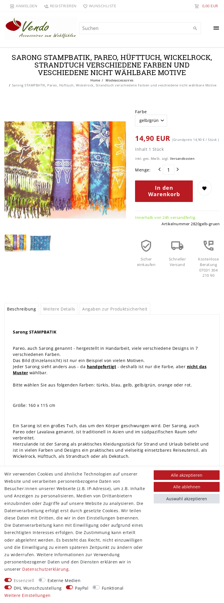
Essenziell (24, 580)
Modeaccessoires (119, 80)
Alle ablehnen (186, 487)
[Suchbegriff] (140, 28)
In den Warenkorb (164, 191)
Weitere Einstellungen (27, 595)
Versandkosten (182, 158)
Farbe (141, 111)
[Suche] (195, 28)
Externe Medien (64, 580)
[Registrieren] (60, 6)
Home (95, 80)
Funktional (113, 588)
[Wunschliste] (98, 6)
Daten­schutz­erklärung (45, 569)
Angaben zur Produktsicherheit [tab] (115, 309)
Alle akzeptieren (186, 475)
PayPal (81, 588)
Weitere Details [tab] (59, 309)
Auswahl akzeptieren (186, 498)
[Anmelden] (23, 6)
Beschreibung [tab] (21, 309)
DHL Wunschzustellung (38, 588)
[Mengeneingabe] (168, 170)
